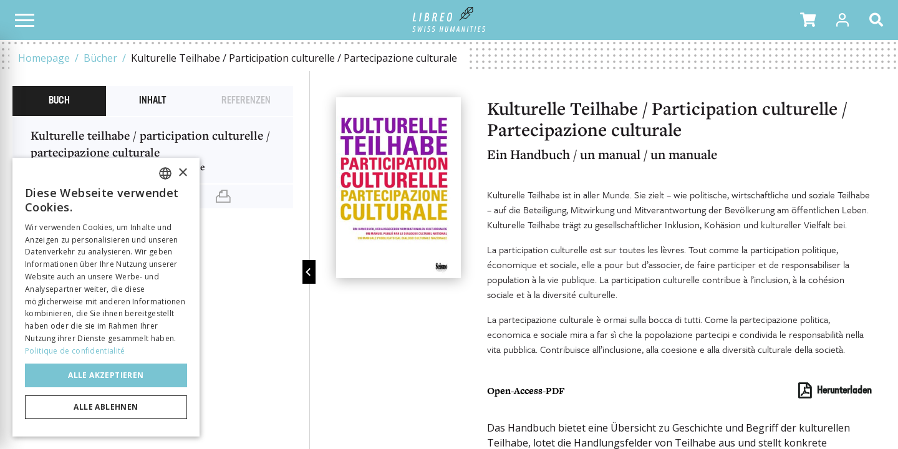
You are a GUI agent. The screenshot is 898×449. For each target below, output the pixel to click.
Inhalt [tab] (152, 101)
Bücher (100, 58)
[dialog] (106, 297)
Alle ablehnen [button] (106, 407)
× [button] (182, 173)
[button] (808, 20)
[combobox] (165, 173)
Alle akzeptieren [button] (105, 375)
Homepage (44, 58)
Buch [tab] (59, 101)
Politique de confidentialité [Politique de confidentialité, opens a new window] (75, 350)
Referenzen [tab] (246, 101)
